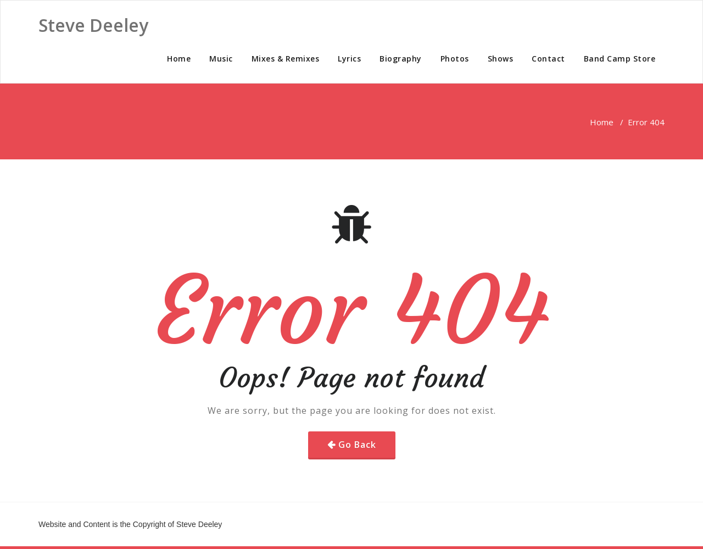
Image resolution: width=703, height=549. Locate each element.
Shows (501, 58)
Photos (454, 58)
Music (221, 58)
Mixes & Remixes (286, 58)
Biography (401, 58)
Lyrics (349, 58)
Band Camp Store (620, 58)
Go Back (357, 445)
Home (179, 58)
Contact (548, 58)
